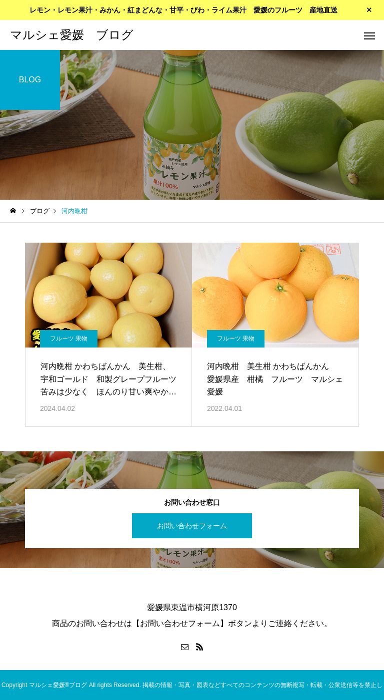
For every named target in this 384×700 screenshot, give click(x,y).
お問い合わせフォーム (192, 526)
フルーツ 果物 (69, 338)
